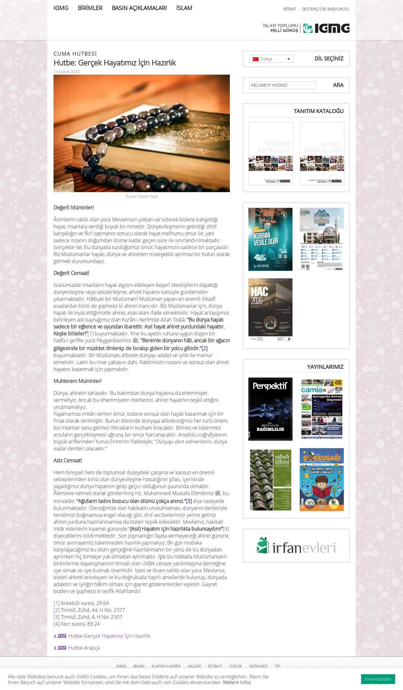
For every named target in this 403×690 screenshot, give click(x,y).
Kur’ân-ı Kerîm (166, 666)
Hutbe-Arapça (84, 647)
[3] (189, 501)
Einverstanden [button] (378, 679)
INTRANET (258, 666)
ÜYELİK (235, 666)
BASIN (139, 666)
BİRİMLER (90, 8)
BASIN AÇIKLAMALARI (139, 8)
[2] (204, 348)
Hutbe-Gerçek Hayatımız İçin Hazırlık (109, 635)
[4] (226, 528)
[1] (91, 333)
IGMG (61, 8)
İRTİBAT (289, 9)
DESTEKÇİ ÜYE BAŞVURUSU (325, 9)
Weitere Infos (237, 682)
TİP (278, 666)
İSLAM (184, 8)
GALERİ (194, 666)
